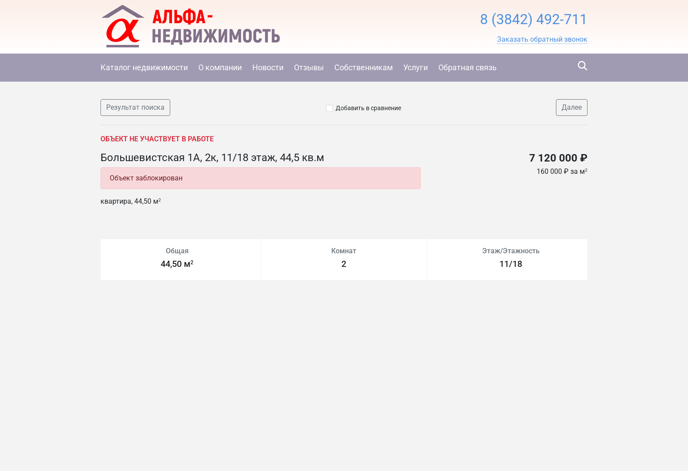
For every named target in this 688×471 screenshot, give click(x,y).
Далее (572, 107)
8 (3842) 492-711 (534, 19)
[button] (542, 39)
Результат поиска (135, 107)
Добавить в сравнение (368, 107)
